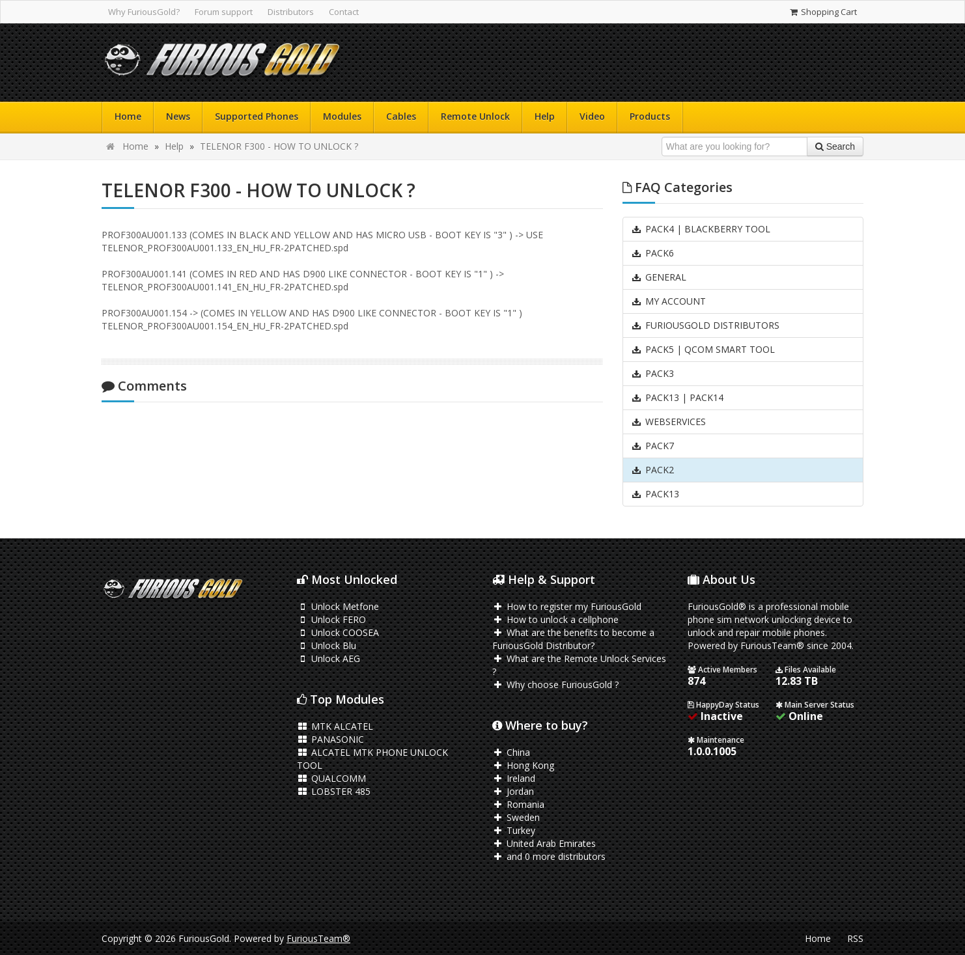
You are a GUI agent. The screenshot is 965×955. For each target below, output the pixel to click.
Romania (518, 804)
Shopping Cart (823, 12)
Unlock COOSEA (338, 632)
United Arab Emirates (544, 843)
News (178, 116)
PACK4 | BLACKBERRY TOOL (700, 229)
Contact (344, 12)
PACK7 (652, 445)
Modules (342, 116)
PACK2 (652, 470)
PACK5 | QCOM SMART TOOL (703, 349)
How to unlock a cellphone (555, 619)
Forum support (224, 12)
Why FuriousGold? (144, 12)
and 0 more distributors (549, 856)
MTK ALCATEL (335, 726)
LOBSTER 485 (334, 791)
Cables (401, 116)
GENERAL (658, 277)
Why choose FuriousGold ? (555, 684)
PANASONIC (330, 739)
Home (128, 116)
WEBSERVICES (668, 421)
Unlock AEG (328, 658)
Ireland (513, 778)
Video (592, 116)
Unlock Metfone (338, 606)
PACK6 (652, 253)
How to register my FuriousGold (566, 606)
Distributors (291, 12)
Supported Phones (256, 116)
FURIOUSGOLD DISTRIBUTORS (705, 325)
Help (545, 116)
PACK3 (652, 373)
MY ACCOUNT (668, 301)
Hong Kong (523, 765)
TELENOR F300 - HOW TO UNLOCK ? (279, 146)
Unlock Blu (326, 645)
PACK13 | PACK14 (677, 397)
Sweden (516, 817)
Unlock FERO (331, 619)
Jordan (513, 791)
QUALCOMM (331, 778)
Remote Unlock (475, 116)
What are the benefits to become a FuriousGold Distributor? (573, 639)
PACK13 (655, 494)
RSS (855, 938)
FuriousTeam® (318, 938)
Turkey (513, 830)
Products (650, 116)
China (511, 752)
